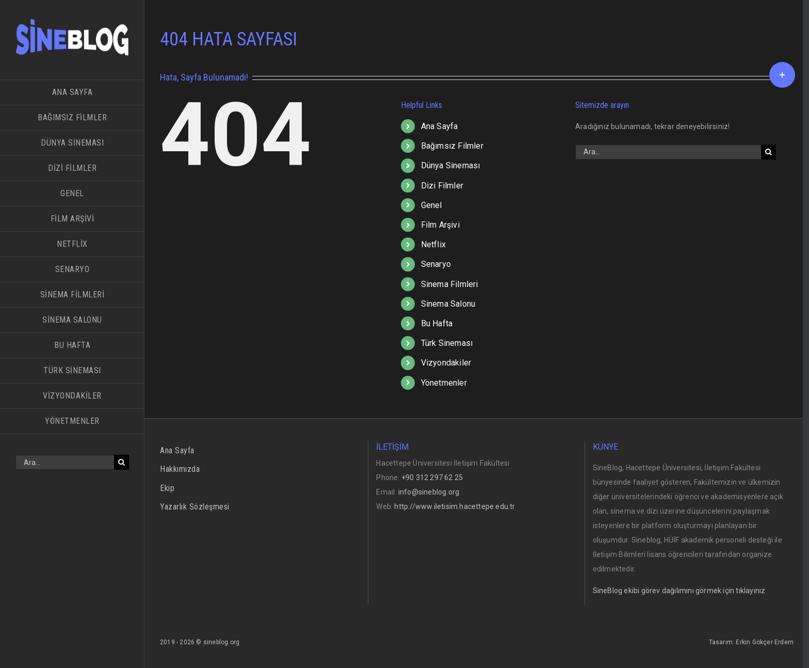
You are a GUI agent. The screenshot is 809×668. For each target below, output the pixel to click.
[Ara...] (64, 462)
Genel (431, 205)
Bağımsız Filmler (452, 146)
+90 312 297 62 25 (432, 477)
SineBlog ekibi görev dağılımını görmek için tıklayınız (679, 590)
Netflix (433, 244)
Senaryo (436, 264)
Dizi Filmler (442, 185)
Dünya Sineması (450, 165)
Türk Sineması (447, 343)
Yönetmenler (444, 383)
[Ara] (121, 462)
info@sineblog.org (428, 492)
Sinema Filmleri (449, 284)
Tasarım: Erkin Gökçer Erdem (751, 642)
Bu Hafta (437, 323)
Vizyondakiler (446, 363)
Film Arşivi (440, 225)
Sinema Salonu (448, 304)
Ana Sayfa (439, 126)
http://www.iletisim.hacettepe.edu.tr (454, 506)
